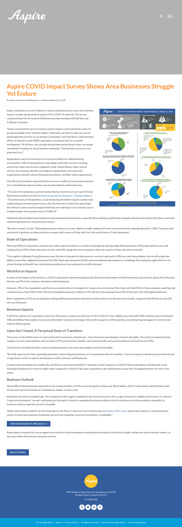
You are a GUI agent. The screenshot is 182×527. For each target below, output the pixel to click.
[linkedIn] (94, 507)
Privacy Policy (71, 522)
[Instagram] (82, 507)
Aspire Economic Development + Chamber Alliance (66, 195)
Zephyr (143, 522)
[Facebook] (100, 507)
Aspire (59, 522)
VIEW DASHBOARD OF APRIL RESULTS (28, 423)
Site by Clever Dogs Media (113, 522)
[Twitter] (88, 507)
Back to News (18, 452)
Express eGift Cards (116, 410)
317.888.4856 (91, 499)
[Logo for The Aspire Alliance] (27, 16)
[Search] (161, 16)
